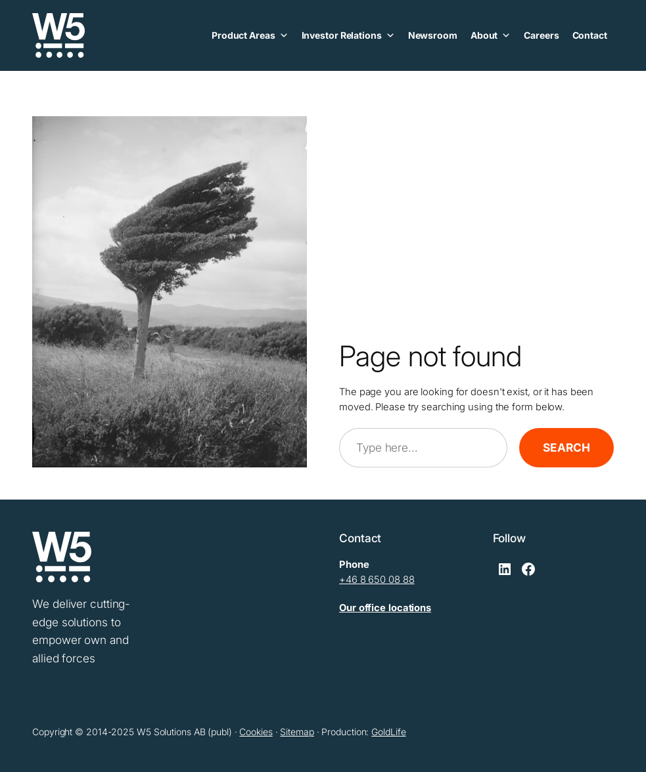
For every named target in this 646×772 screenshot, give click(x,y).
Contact (589, 35)
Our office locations (385, 608)
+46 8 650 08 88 (377, 580)
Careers (541, 35)
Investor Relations (348, 35)
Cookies (255, 731)
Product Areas (250, 35)
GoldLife (388, 731)
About (491, 35)
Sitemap (296, 731)
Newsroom (432, 35)
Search (566, 447)
